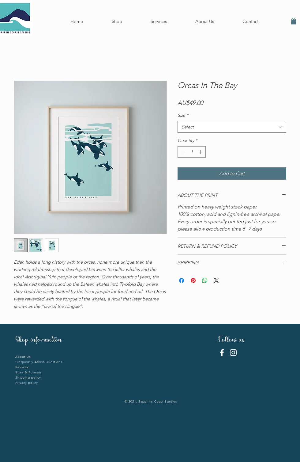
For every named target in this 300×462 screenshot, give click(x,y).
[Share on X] (216, 280)
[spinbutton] (191, 152)
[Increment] (201, 152)
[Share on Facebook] (181, 280)
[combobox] (232, 127)
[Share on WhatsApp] (204, 280)
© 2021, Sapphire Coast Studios (151, 401)
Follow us (232, 340)
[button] (293, 21)
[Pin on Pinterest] (193, 280)
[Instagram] (233, 352)
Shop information (38, 340)
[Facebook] (222, 352)
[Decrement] (182, 152)
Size (183, 115)
